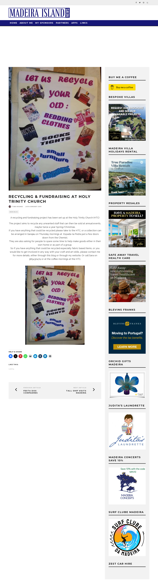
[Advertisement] (79, 44)
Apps (74, 23)
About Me (26, 23)
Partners (62, 23)
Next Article (79, 388)
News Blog (14, 211)
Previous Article (32, 388)
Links (84, 23)
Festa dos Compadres (30, 392)
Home (13, 23)
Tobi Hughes (17, 206)
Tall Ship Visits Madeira (76, 392)
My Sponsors (44, 23)
